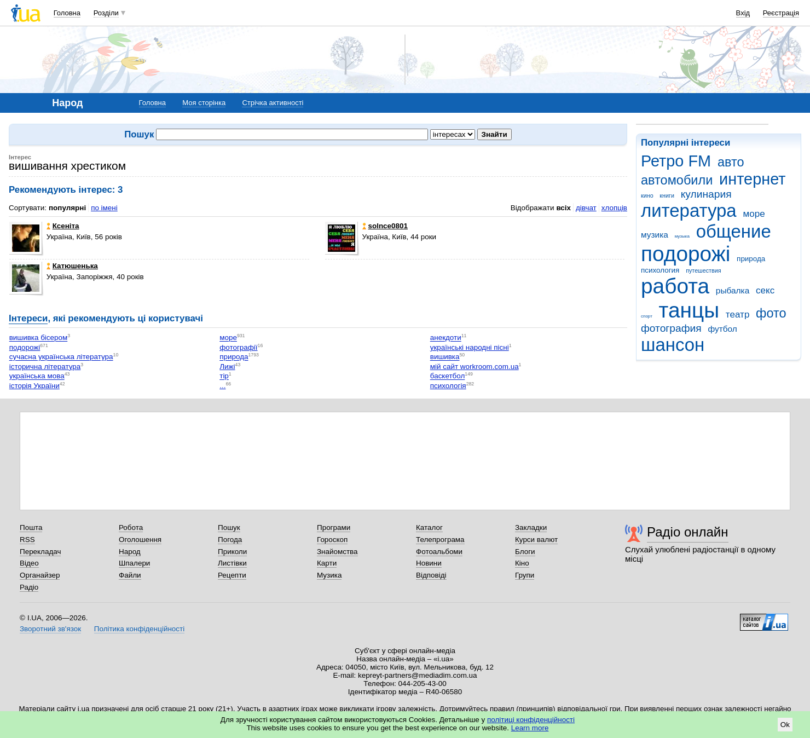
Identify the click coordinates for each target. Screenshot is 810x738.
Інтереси (28, 318)
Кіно (522, 563)
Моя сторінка (203, 103)
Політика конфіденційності (139, 629)
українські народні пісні (469, 347)
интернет (752, 179)
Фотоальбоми (439, 551)
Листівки (232, 563)
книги (666, 195)
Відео (29, 563)
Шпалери (134, 563)
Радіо (29, 587)
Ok (785, 724)
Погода (230, 539)
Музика (329, 575)
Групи (524, 575)
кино (647, 195)
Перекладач (40, 551)
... (222, 386)
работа (675, 286)
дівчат (586, 208)
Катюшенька (72, 266)
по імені (104, 208)
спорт (646, 316)
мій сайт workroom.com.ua (474, 366)
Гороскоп (332, 539)
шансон (672, 345)
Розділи (106, 13)
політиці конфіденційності (531, 720)
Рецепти (232, 575)
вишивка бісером (38, 338)
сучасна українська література (61, 357)
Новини (429, 563)
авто (731, 162)
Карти (327, 563)
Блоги (525, 551)
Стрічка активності (272, 103)
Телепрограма (440, 539)
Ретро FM (676, 161)
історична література (45, 366)
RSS (27, 539)
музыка (682, 236)
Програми (333, 527)
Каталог (429, 527)
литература (689, 210)
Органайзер (40, 575)
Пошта (31, 527)
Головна (67, 13)
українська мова (37, 376)
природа (751, 259)
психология (660, 270)
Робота (131, 527)
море (754, 214)
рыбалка (732, 290)
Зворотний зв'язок (50, 629)
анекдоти (445, 338)
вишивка (445, 357)
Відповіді (431, 575)
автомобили (677, 180)
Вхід (743, 13)
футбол (722, 328)
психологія (448, 386)
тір (224, 376)
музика (654, 234)
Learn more (530, 728)
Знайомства (337, 551)
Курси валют (536, 539)
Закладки (531, 527)
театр (738, 314)
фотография (671, 328)
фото (771, 313)
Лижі (227, 366)
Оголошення (140, 539)
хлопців (614, 208)
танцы (689, 310)
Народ (130, 551)
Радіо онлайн (687, 531)
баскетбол (447, 376)
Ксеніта (63, 226)
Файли (130, 575)
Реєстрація (781, 13)
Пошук (229, 527)
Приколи (232, 551)
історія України (34, 386)
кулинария (706, 194)
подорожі (685, 254)
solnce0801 (385, 226)
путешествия (703, 270)
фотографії (238, 347)
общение (733, 231)
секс (765, 290)
